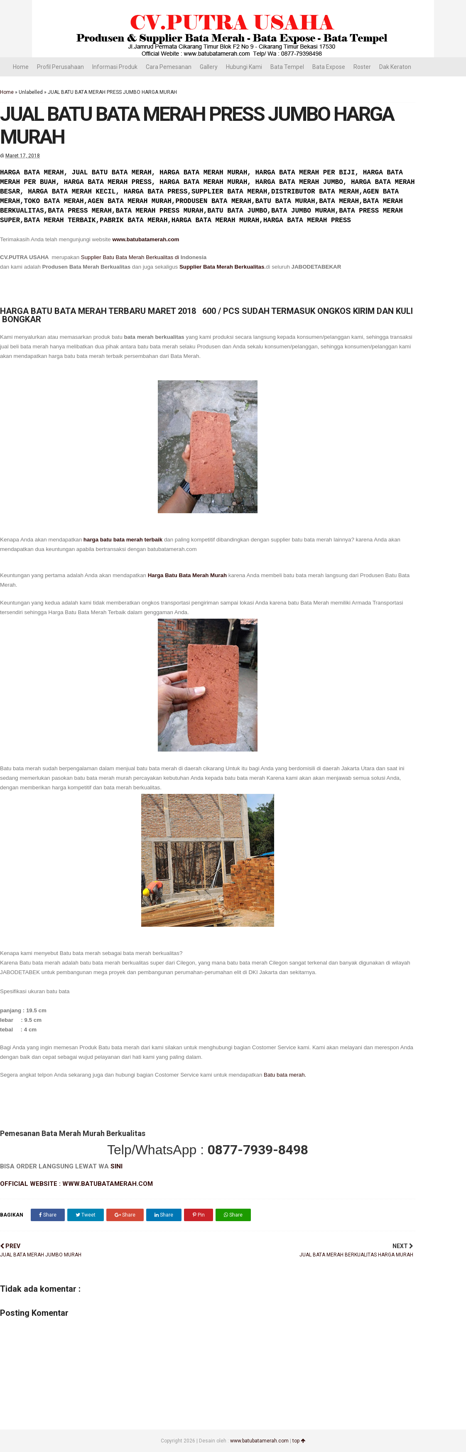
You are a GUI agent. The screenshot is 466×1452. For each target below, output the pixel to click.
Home (21, 67)
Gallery (209, 67)
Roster (362, 67)
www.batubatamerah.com (145, 239)
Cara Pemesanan (168, 67)
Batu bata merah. (285, 1075)
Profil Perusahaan (60, 67)
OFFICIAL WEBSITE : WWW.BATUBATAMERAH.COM (76, 1184)
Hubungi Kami (244, 67)
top (298, 1441)
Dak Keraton (395, 67)
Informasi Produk (114, 67)
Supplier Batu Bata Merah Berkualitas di (131, 257)
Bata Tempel (287, 67)
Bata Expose (328, 67)
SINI (116, 1166)
